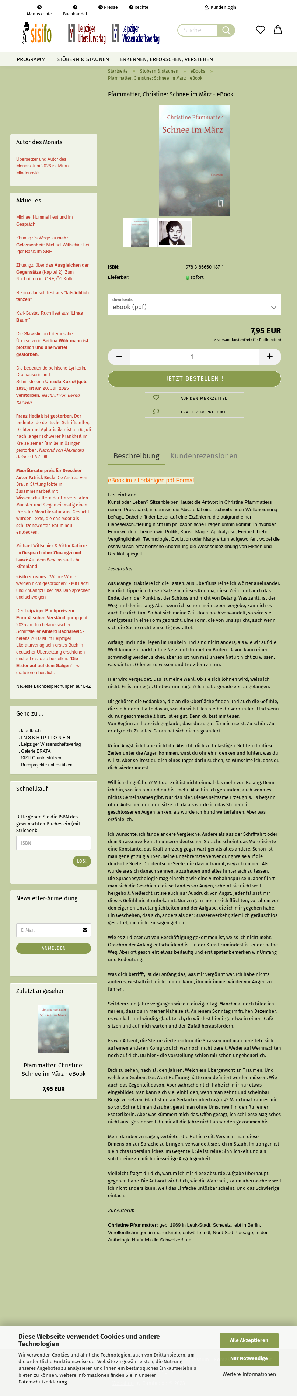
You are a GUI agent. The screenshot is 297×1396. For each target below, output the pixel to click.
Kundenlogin (220, 7)
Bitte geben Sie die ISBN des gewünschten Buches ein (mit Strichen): (48, 823)
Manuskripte (39, 10)
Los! (82, 861)
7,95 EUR (54, 1088)
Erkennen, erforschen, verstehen (166, 59)
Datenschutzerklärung (42, 1382)
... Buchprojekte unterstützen (44, 765)
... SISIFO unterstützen (38, 758)
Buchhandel (75, 10)
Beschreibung (136, 455)
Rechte (138, 7)
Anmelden (54, 948)
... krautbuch (28, 730)
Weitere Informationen (249, 1374)
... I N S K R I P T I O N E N (43, 737)
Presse (108, 7)
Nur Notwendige (249, 1358)
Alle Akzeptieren (249, 1340)
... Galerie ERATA (33, 751)
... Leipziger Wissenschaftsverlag (48, 744)
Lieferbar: (118, 277)
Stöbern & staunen (83, 59)
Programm (31, 59)
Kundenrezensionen (204, 455)
